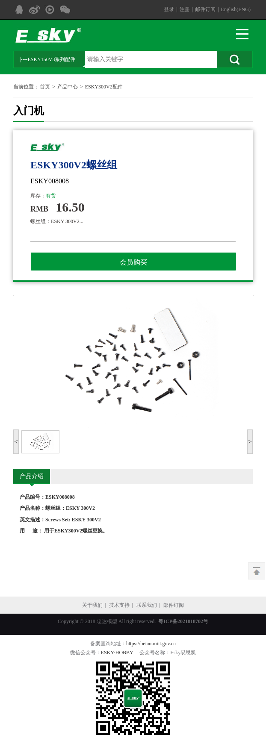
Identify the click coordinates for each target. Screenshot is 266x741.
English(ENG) (236, 9)
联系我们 (146, 605)
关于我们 (92, 605)
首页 (45, 87)
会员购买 (133, 262)
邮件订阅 (205, 9)
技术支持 (119, 605)
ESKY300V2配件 (104, 87)
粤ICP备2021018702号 (183, 621)
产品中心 (67, 87)
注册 (185, 9)
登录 (169, 9)
